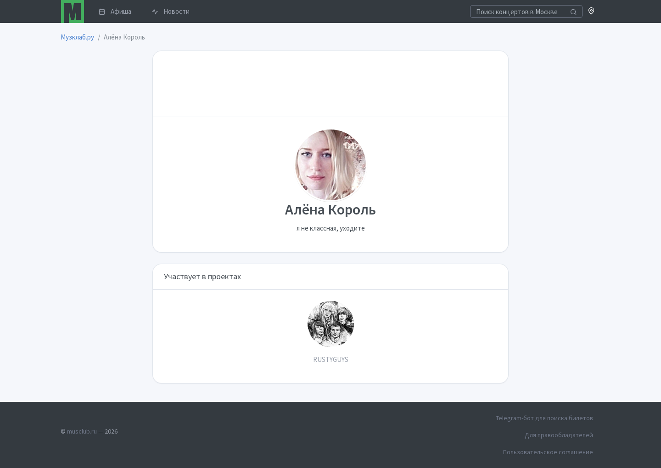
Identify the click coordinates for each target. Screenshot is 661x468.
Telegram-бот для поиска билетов (544, 418)
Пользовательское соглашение (548, 452)
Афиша (115, 11)
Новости (170, 11)
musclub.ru (82, 431)
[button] (591, 11)
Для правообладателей (559, 435)
